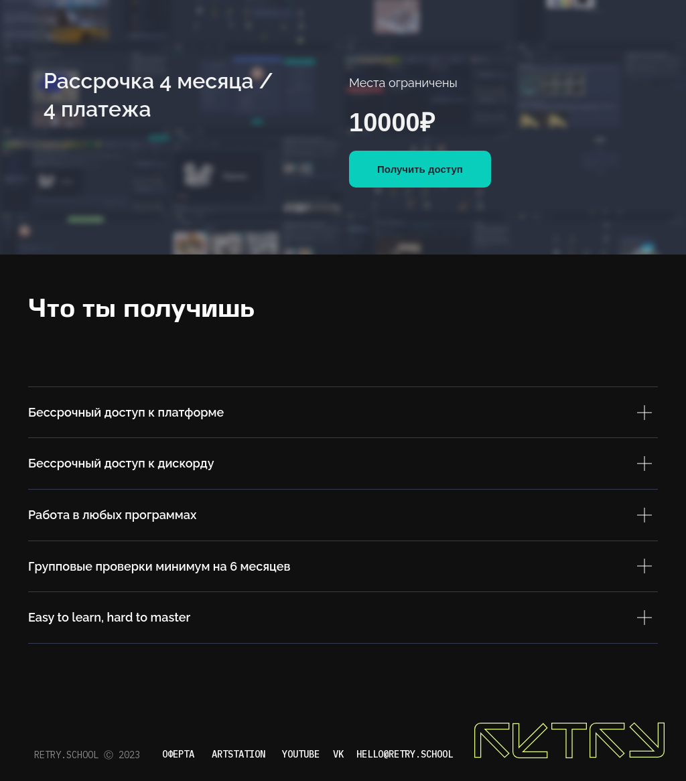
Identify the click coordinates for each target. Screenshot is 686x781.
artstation (238, 754)
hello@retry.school (404, 754)
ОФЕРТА (178, 754)
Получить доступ (420, 169)
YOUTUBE (301, 754)
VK (338, 754)
